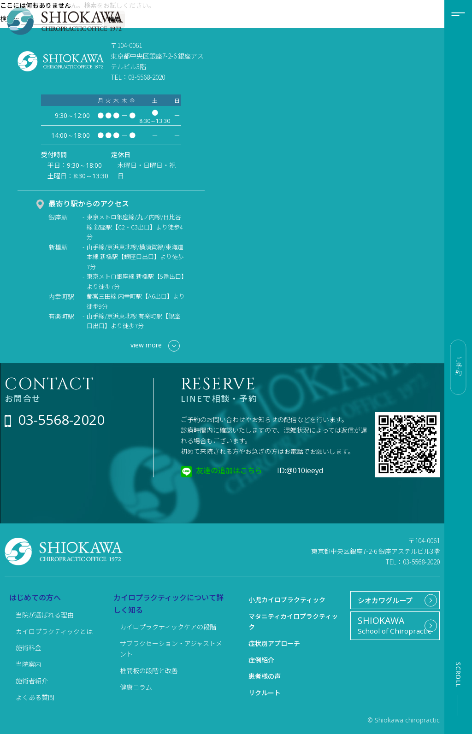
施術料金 (28, 647)
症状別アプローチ (274, 643)
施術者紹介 (32, 680)
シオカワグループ (382, 601)
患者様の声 (264, 676)
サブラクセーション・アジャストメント (171, 648)
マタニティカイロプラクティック (293, 621)
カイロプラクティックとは (54, 631)
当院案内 (28, 664)
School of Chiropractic (391, 629)
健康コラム (136, 687)
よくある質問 (35, 697)
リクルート (264, 692)
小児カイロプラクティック (286, 599)
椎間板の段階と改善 (149, 670)
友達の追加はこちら (229, 470)
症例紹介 (261, 659)
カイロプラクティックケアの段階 (168, 626)
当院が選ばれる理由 (45, 614)
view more (155, 346)
